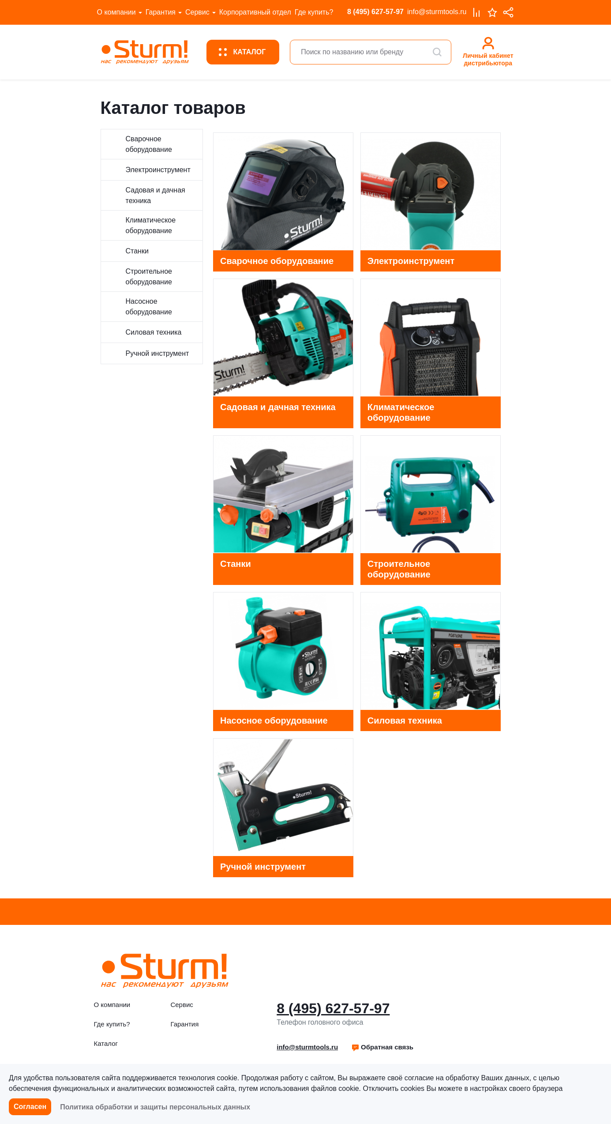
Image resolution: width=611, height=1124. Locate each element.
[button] (382, 1047)
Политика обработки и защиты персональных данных (155, 1107)
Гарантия (161, 12)
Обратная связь (382, 1047)
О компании (116, 12)
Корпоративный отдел (255, 12)
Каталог (106, 1043)
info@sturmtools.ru (437, 11)
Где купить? (314, 12)
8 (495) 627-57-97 (375, 11)
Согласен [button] (30, 1106)
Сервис (197, 12)
